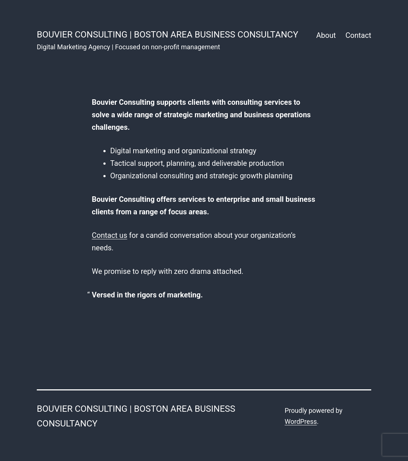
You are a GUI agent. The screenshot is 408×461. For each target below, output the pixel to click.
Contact (358, 35)
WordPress (301, 421)
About (326, 35)
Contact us (109, 235)
